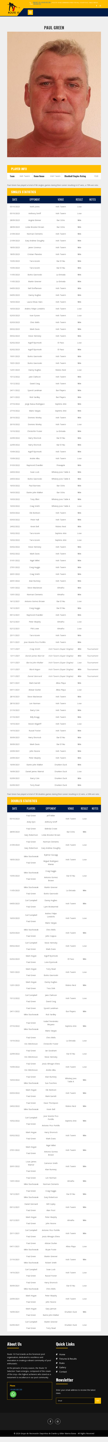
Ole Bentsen (34, 513)
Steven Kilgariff (34, 724)
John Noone (35, 751)
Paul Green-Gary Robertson (31, 831)
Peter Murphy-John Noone (51, 1220)
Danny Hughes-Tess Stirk (51, 985)
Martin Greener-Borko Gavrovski (51, 890)
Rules (62, 1363)
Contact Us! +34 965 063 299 (42, 2)
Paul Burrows (35, 485)
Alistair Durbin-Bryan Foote (51, 1246)
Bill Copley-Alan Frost (50, 1207)
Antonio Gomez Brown (35, 601)
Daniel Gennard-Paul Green (31, 1207)
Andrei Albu (35, 458)
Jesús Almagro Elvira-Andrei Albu (51, 1066)
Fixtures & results (68, 1359)
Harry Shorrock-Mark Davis (50, 1135)
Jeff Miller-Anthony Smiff (51, 818)
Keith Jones (35, 206)
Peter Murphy (35, 621)
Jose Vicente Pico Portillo (35, 642)
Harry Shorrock (34, 438)
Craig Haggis (34, 567)
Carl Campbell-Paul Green (31, 903)
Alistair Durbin (35, 690)
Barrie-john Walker (35, 492)
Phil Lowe (34, 628)
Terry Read (34, 785)
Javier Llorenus (34, 247)
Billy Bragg (34, 717)
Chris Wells (34, 322)
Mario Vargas (35, 411)
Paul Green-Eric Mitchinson (31, 1040)
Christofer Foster (34, 431)
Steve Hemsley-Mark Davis (51, 946)
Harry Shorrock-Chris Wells (50, 1285)
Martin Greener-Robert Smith (50, 1259)
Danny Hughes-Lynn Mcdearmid (51, 903)
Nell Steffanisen (35, 288)
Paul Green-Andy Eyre (31, 818)
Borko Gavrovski (35, 274)
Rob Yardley (35, 397)
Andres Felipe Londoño (35, 308)
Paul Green (54, 27)
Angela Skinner (34, 220)
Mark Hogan (34, 669)
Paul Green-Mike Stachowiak (31, 1011)
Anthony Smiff (35, 213)
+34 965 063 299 (16, 1389)
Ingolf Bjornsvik (35, 342)
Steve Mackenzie (34, 587)
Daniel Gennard (35, 676)
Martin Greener (34, 281)
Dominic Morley (35, 417)
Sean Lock (34, 472)
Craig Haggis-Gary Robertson (51, 1194)
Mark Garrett (34, 683)
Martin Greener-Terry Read (50, 1325)
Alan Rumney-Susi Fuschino (51, 1080)
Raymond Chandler (35, 465)
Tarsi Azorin (35, 261)
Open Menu (30, 12)
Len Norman (34, 703)
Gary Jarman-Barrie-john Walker (51, 1311)
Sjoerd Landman (35, 390)
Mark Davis (35, 329)
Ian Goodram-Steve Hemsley (51, 1053)
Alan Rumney (34, 581)
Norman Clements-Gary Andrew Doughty (50, 844)
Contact (63, 1372)
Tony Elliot (34, 499)
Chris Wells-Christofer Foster (51, 1040)
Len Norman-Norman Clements (51, 1181)
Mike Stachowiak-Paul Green (31, 859)
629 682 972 (37, 4)
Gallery (62, 1367)
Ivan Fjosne (35, 315)
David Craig (35, 383)
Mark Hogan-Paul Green (31, 959)
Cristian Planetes (34, 254)
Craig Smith (35, 506)
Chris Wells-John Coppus (50, 932)
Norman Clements (35, 234)
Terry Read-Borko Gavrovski (51, 972)
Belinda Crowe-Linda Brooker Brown (51, 831)
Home (62, 1354)
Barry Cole (34, 710)
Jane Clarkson (35, 376)
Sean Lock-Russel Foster (51, 1272)
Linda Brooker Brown (34, 227)
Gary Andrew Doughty (34, 240)
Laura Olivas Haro (34, 302)
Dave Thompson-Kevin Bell (51, 1106)
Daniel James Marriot (34, 656)
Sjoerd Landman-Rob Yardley (51, 1011)
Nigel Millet (35, 560)
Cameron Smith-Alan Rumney (51, 1166)
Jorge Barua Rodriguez (35, 404)
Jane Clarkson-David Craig (51, 998)
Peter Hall (34, 519)
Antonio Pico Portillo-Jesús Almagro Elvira (51, 1233)
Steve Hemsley (34, 336)
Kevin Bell (34, 526)
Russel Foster (35, 730)
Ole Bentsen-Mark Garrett (50, 1093)
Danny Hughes (34, 295)
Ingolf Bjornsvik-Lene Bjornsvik (51, 959)
